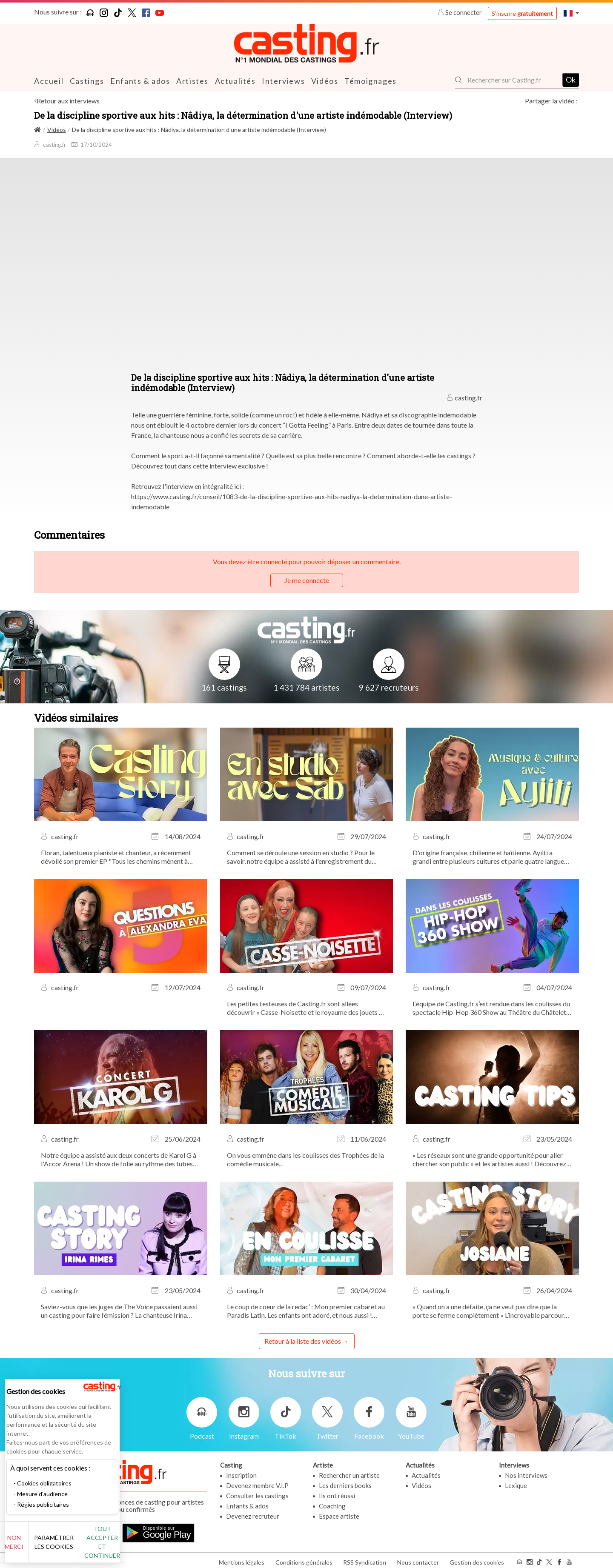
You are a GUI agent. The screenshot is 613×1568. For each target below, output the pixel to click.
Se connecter (460, 12)
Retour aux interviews (68, 100)
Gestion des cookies (477, 1558)
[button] (571, 13)
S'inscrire (522, 13)
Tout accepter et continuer (154, 1546)
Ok (571, 79)
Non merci (35, 1546)
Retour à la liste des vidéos (302, 1341)
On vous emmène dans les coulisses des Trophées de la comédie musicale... (305, 1159)
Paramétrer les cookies (95, 1547)
